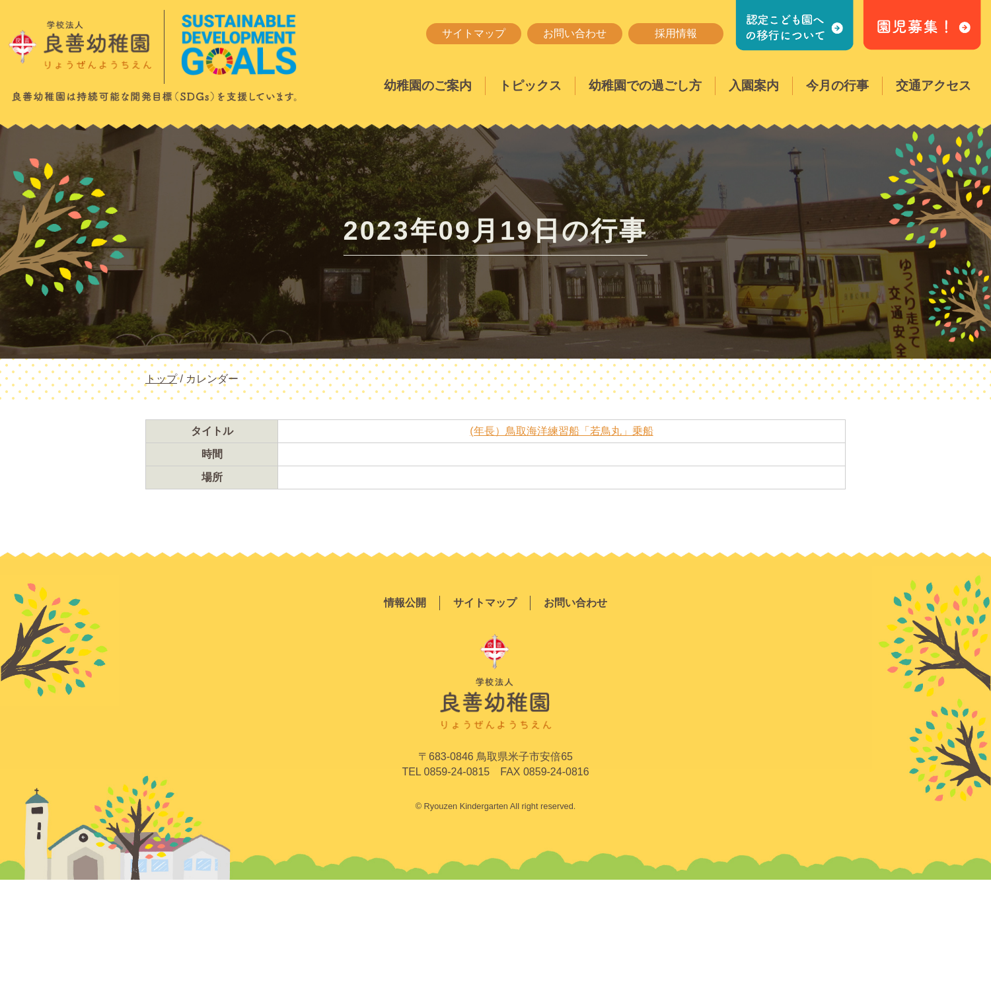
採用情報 (676, 33)
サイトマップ (473, 33)
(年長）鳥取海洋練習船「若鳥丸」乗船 (561, 431)
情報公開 (405, 602)
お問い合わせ (574, 33)
